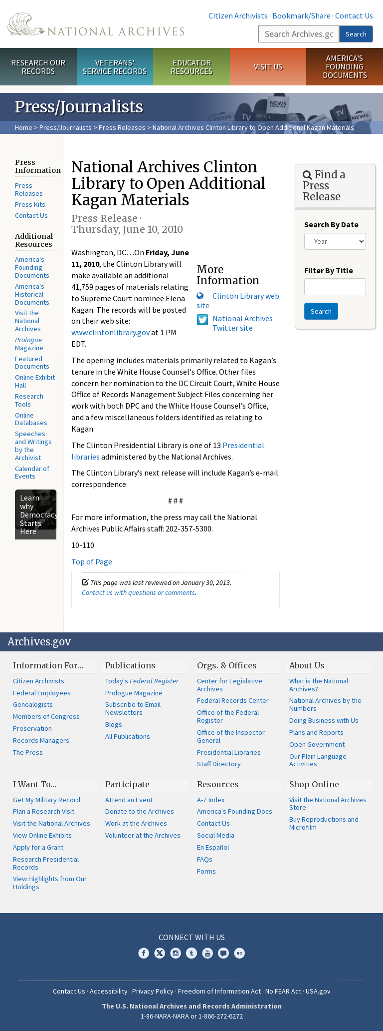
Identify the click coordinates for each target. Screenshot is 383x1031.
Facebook (144, 953)
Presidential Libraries (229, 752)
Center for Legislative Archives (229, 684)
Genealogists (33, 704)
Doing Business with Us (324, 720)
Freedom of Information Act (219, 991)
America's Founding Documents (345, 66)
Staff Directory (219, 763)
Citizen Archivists (238, 15)
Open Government (317, 744)
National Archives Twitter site (242, 323)
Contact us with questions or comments (138, 592)
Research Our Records (38, 66)
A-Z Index (210, 799)
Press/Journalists (65, 127)
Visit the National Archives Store (328, 803)
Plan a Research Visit (43, 811)
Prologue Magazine (134, 692)
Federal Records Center (233, 700)
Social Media (215, 835)
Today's (142, 680)
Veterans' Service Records (115, 66)
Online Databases (31, 419)
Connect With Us (192, 937)
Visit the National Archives (28, 320)
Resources (218, 784)
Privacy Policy (153, 991)
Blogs (113, 724)
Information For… (48, 665)
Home (23, 127)
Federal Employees (42, 692)
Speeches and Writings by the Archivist (33, 445)
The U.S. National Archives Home (95, 23)
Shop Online (314, 784)
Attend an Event (129, 799)
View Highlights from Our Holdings (50, 882)
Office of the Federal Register (228, 716)
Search (356, 33)
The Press (28, 752)
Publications (130, 665)
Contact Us (354, 15)
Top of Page (91, 561)
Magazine (29, 343)
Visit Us (268, 66)
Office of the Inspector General (231, 736)
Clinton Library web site (237, 300)
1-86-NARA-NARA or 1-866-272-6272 (192, 1016)
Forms (206, 871)
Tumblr (191, 953)
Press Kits (30, 204)
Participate (127, 784)
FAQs (204, 859)
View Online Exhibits (42, 835)
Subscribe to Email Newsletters (133, 708)
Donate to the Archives (139, 811)
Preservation (32, 728)
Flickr (239, 953)
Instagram (176, 953)
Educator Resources (191, 66)
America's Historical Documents (32, 294)
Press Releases (122, 127)
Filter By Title (328, 270)
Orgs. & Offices (227, 665)
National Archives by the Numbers (325, 704)
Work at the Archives (136, 823)
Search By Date (331, 224)
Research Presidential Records (46, 863)
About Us (307, 665)
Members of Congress (46, 716)
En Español (213, 847)
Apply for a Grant (38, 847)
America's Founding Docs (234, 811)
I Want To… (34, 784)
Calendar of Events (32, 472)
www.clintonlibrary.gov (110, 332)
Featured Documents (32, 362)
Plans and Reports (316, 732)
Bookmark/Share (301, 15)
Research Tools (29, 400)
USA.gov (318, 991)
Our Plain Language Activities (318, 760)
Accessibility (109, 991)
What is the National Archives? (318, 684)
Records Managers (41, 740)
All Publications (127, 736)
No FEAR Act (283, 991)
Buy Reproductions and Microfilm (324, 823)
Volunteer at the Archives (143, 835)
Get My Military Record (46, 799)
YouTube (207, 953)
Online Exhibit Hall (35, 381)
